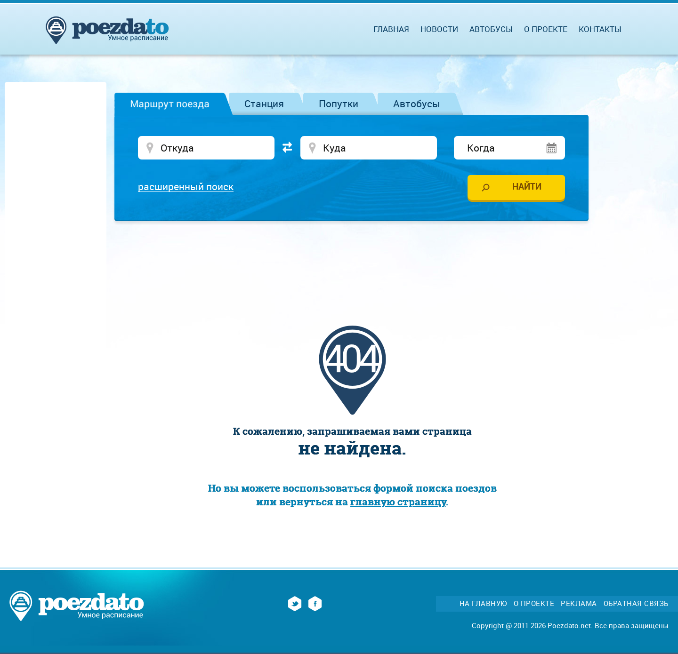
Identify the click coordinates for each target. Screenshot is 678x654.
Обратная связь (636, 603)
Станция (264, 103)
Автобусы (416, 103)
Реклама (579, 603)
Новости (439, 29)
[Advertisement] (352, 256)
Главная (391, 29)
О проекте (545, 29)
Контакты (600, 29)
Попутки (338, 103)
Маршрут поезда (170, 103)
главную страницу (398, 502)
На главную (483, 603)
